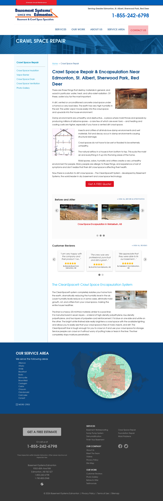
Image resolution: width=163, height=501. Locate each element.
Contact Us (138, 29)
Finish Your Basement (95, 439)
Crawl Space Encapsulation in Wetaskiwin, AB (100, 223)
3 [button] (104, 235)
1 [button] (97, 235)
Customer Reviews (94, 473)
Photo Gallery (23, 87)
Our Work (75, 29)
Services (56, 29)
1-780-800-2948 (42, 477)
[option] (99, 215)
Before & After (92, 479)
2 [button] (101, 235)
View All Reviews (140, 245)
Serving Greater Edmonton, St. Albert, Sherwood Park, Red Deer (118, 8)
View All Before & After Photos (131, 198)
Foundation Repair (126, 432)
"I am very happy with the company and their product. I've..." (71, 256)
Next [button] (142, 210)
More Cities (24, 404)
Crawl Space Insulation (28, 70)
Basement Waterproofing (97, 429)
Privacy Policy (92, 459)
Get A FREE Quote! (99, 183)
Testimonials (91, 483)
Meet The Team (93, 453)
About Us (94, 29)
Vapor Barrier (23, 74)
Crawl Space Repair (28, 62)
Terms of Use (103, 492)
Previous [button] (57, 210)
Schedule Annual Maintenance (36, 2)
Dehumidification (93, 436)
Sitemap (115, 492)
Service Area (115, 29)
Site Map (90, 462)
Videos (89, 456)
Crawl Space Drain (26, 78)
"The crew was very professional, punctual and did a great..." (99, 257)
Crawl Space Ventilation (28, 83)
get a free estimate (42, 431)
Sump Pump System (94, 432)
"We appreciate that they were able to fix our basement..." (128, 256)
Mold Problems (124, 436)
